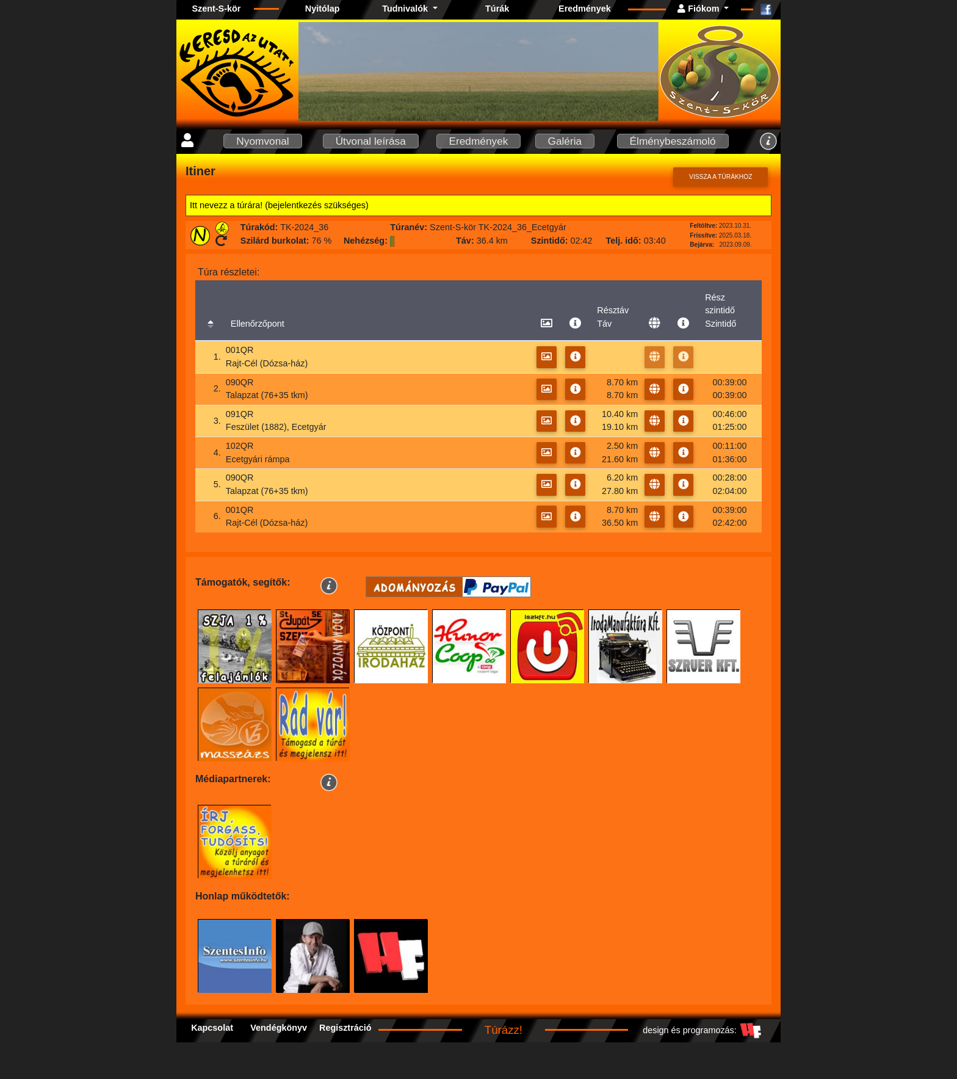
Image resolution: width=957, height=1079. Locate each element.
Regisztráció (345, 1028)
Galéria (565, 141)
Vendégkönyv (278, 1028)
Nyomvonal (262, 141)
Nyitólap (322, 8)
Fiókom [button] (699, 8)
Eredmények (584, 8)
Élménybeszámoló (673, 141)
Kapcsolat (212, 1028)
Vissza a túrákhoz (720, 176)
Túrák (497, 8)
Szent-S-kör (216, 8)
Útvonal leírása (371, 141)
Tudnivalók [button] (406, 8)
